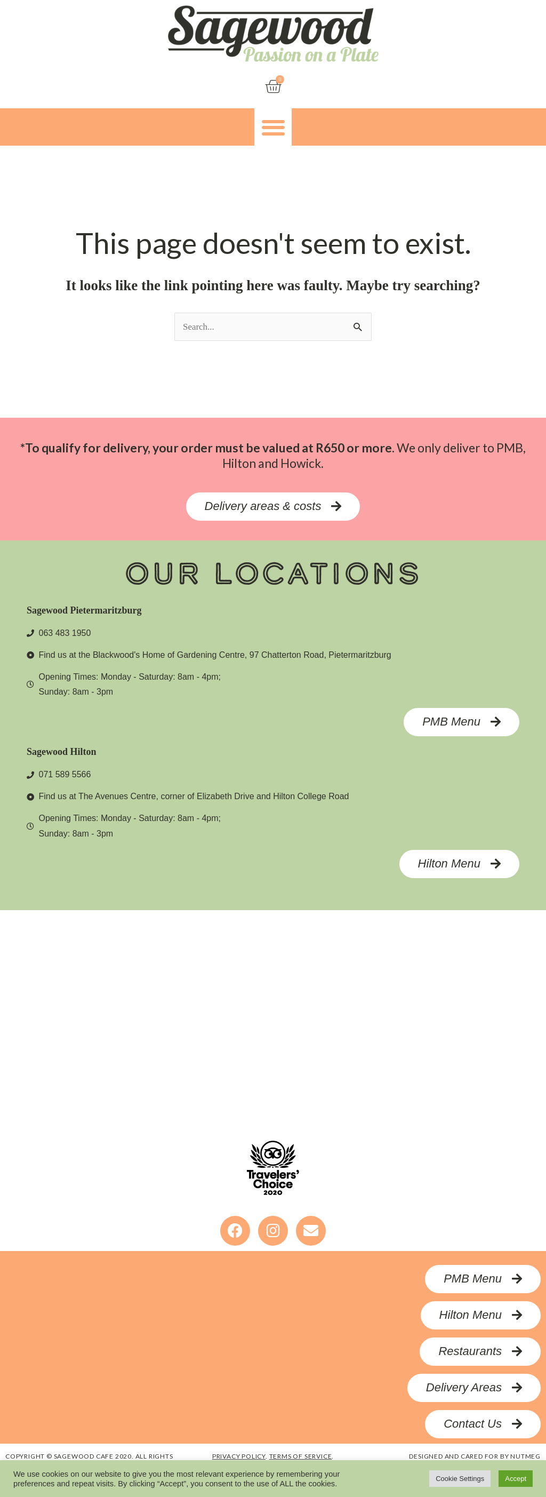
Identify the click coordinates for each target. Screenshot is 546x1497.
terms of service (300, 1457)
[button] (273, 127)
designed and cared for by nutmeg (475, 1457)
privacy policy (239, 1457)
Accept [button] (515, 1479)
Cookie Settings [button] (460, 1479)
